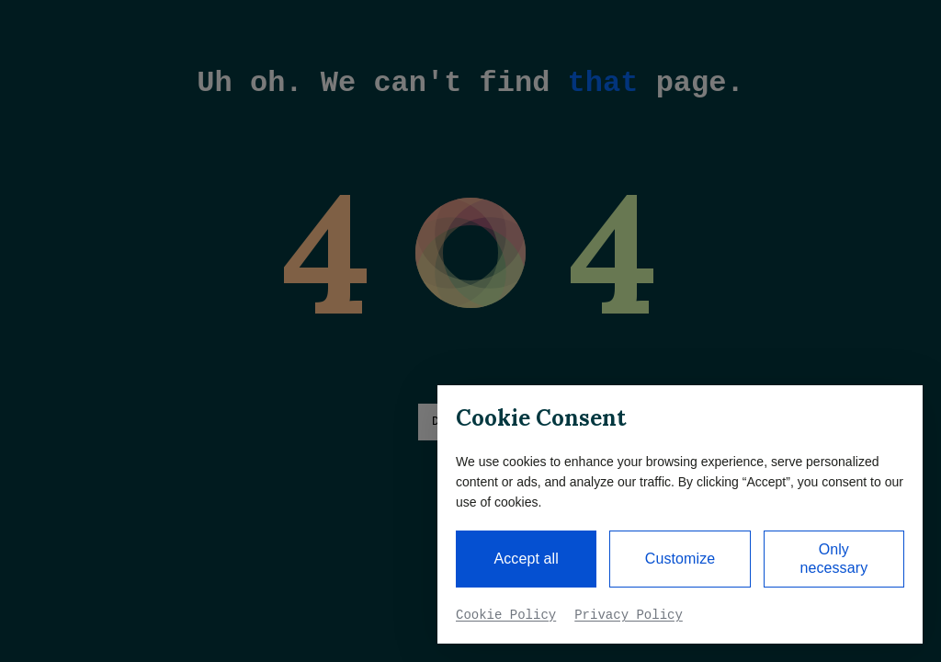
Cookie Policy (506, 615)
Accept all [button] (525, 558)
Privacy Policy (628, 615)
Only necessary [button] (833, 559)
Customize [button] (680, 558)
